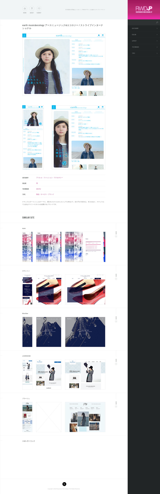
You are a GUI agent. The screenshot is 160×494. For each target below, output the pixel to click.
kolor (24, 228)
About (32, 10)
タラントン (26, 271)
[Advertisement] (40, 460)
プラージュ (26, 398)
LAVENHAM (26, 356)
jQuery (38, 189)
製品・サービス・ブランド (45, 194)
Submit (39, 10)
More (116, 232)
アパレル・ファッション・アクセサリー (49, 177)
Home (25, 10)
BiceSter (25, 313)
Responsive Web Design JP (63, 488)
